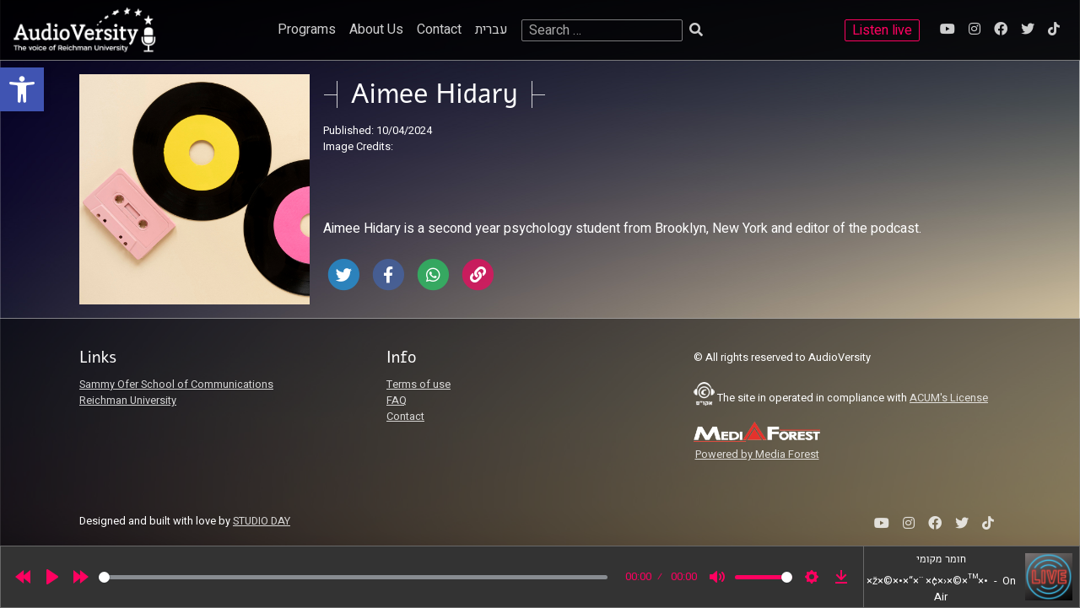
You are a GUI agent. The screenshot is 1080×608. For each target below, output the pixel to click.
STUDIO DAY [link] (261, 521)
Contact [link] (439, 29)
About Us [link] (376, 29)
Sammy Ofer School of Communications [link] (176, 384)
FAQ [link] (396, 400)
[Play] (52, 576)
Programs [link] (307, 29)
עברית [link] (491, 29)
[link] (22, 89)
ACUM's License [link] (949, 398)
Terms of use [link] (418, 384)
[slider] (353, 577)
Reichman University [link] (127, 400)
